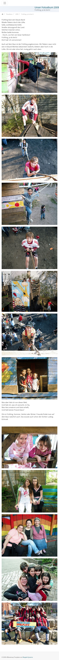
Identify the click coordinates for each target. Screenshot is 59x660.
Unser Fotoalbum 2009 (47, 7)
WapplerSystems (28, 657)
